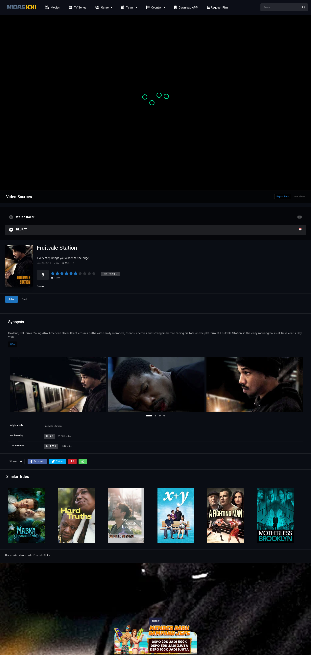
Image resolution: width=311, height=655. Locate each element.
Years (126, 8)
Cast (24, 299)
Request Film (217, 8)
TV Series (77, 8)
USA (12, 344)
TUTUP (156, 621)
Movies (52, 8)
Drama (40, 286)
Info (11, 299)
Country (153, 8)
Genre (101, 8)
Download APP (185, 8)
